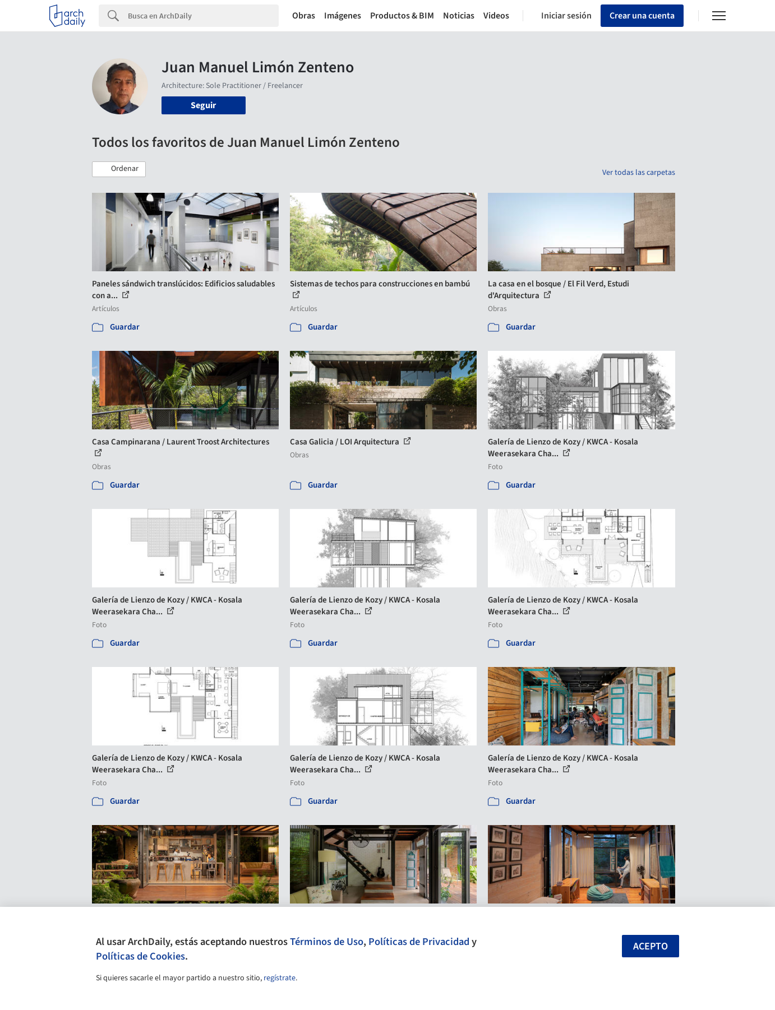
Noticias (458, 15)
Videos (496, 15)
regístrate (280, 978)
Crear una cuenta (642, 16)
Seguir (203, 105)
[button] (119, 169)
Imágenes (342, 15)
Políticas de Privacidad (418, 941)
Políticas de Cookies (140, 956)
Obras (303, 15)
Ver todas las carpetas (638, 173)
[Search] (203, 15)
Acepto (650, 946)
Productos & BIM (402, 15)
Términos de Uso (326, 941)
